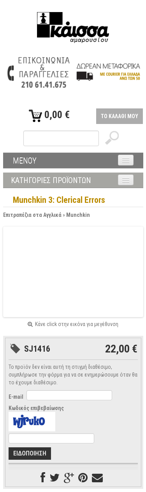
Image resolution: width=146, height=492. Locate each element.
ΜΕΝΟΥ (25, 160)
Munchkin (78, 215)
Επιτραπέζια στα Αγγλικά (32, 215)
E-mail (16, 397)
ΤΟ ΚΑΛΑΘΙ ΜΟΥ (119, 116)
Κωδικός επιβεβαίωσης (36, 408)
